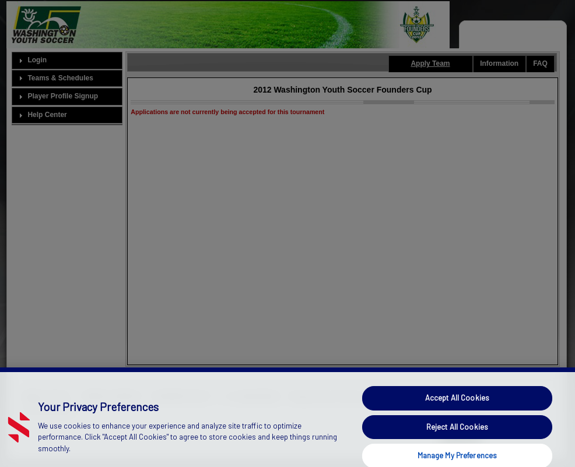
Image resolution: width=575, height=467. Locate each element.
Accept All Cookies (457, 403)
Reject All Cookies (457, 432)
